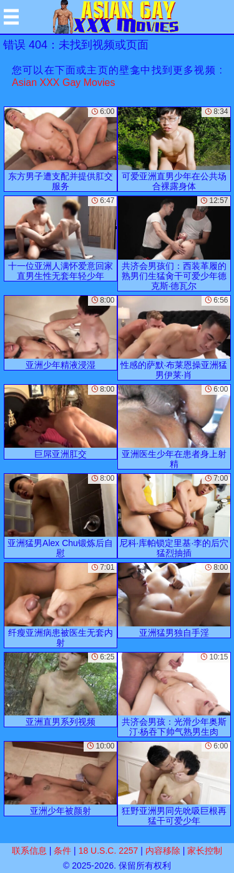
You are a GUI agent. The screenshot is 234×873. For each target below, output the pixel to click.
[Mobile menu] (11, 17)
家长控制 (204, 851)
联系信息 (29, 851)
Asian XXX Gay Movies (63, 82)
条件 (62, 851)
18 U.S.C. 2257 (109, 851)
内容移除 (162, 851)
